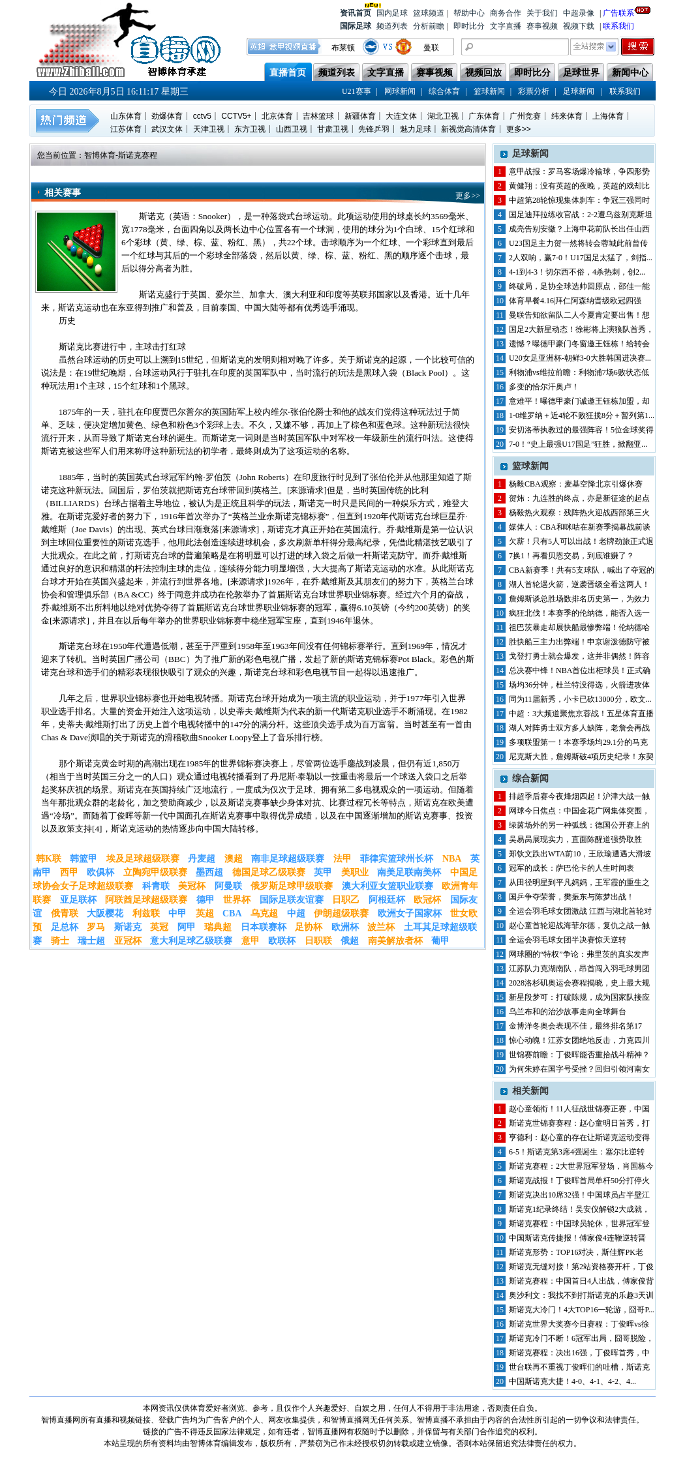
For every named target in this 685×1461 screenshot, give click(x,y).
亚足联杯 (78, 900)
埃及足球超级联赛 (142, 859)
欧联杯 (282, 941)
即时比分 (469, 26)
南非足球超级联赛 (287, 859)
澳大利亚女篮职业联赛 (387, 886)
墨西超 (209, 872)
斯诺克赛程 (137, 155)
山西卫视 (291, 129)
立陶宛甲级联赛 (155, 872)
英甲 (323, 872)
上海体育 (608, 116)
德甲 (205, 900)
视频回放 (483, 73)
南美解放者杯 (395, 941)
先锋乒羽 (373, 129)
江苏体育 (126, 129)
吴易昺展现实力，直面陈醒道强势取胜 (575, 839)
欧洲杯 (345, 927)
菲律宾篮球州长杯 (396, 859)
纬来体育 (567, 116)
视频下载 (578, 26)
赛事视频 (542, 26)
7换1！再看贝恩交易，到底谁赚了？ (571, 555)
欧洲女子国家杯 (410, 913)
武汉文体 (167, 129)
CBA (232, 913)
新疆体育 (360, 116)
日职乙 (345, 900)
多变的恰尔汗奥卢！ (544, 386)
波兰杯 (381, 927)
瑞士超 (91, 941)
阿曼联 (228, 886)
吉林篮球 (318, 116)
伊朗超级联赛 (341, 913)
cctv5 (202, 116)
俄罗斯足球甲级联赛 (292, 886)
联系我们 (618, 26)
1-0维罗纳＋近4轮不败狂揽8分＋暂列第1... (581, 415)
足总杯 (64, 927)
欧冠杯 (427, 900)
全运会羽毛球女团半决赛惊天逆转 (567, 939)
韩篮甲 (83, 859)
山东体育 (126, 116)
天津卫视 (208, 129)
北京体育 (277, 116)
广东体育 (484, 116)
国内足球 (392, 13)
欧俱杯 (100, 872)
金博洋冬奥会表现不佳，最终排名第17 (575, 1026)
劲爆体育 (167, 116)
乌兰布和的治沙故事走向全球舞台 (567, 1011)
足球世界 (581, 73)
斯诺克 (128, 927)
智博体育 (99, 155)
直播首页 (287, 73)
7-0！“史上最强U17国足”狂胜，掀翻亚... (578, 444)
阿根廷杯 (387, 900)
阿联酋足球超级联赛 (146, 900)
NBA (452, 859)
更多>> (518, 129)
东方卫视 (250, 129)
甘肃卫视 (332, 129)
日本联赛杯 (263, 927)
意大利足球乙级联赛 (191, 941)
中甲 (177, 913)
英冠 (159, 927)
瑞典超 (218, 927)
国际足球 (355, 26)
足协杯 (308, 927)
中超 (296, 913)
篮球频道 (428, 13)
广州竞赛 (525, 116)
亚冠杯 (128, 941)
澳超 (233, 859)
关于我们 (542, 13)
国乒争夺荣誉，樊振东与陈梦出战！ (571, 896)
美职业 (355, 872)
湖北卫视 (443, 116)
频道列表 (392, 26)
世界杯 (237, 900)
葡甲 (440, 941)
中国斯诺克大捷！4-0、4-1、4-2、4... (572, 1381)
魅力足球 (415, 129)
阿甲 (186, 927)
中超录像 (578, 13)
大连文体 (401, 116)
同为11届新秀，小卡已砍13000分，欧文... (580, 699)
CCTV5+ (236, 116)
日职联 (318, 941)
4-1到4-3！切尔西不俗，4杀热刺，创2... (577, 272)
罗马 (96, 927)
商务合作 (505, 13)
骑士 (60, 941)
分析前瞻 (428, 26)
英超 (205, 913)
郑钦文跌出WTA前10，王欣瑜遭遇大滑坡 (580, 853)
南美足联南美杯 (409, 872)
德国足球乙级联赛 (268, 872)
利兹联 (146, 913)
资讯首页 (355, 12)
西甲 (69, 872)
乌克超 (264, 913)
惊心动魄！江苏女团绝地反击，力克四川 (579, 1040)
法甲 (342, 859)
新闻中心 (630, 73)
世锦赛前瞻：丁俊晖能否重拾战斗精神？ (579, 1054)
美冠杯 (192, 886)
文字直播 (505, 26)
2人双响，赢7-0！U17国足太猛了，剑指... (580, 257)
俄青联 (64, 913)
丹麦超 (201, 859)
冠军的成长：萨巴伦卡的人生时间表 (571, 868)
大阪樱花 (105, 913)
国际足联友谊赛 (292, 900)
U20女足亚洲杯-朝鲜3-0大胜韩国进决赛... (580, 358)
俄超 (350, 941)
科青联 (156, 886)
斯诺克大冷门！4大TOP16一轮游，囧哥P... (581, 1309)
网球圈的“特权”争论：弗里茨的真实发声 (579, 954)
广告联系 (618, 12)
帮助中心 (469, 13)
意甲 (250, 941)
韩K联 (48, 859)
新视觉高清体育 (468, 129)
